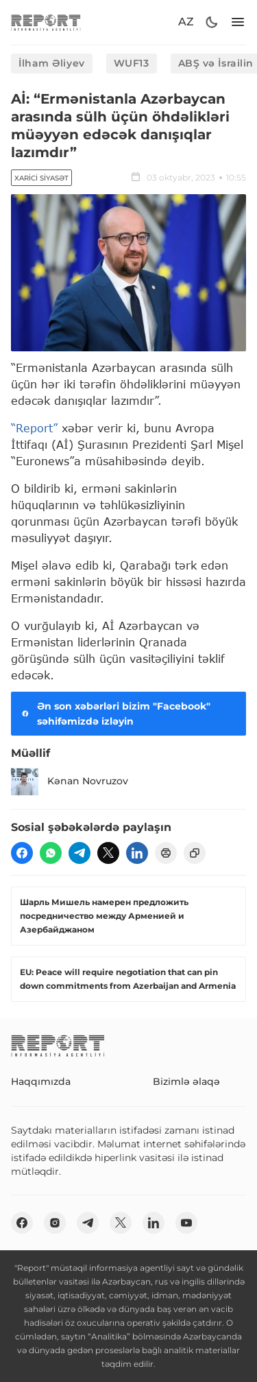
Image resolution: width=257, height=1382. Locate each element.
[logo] (46, 22)
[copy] (195, 853)
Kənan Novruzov (69, 781)
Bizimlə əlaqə (186, 1081)
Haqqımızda (41, 1081)
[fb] (22, 853)
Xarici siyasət (41, 178)
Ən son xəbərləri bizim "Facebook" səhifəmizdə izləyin (114, 713)
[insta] (55, 1223)
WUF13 (131, 63)
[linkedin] (137, 853)
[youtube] (186, 1223)
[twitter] (108, 853)
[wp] (51, 853)
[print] (166, 853)
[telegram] (79, 853)
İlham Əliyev (52, 63)
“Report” (34, 427)
